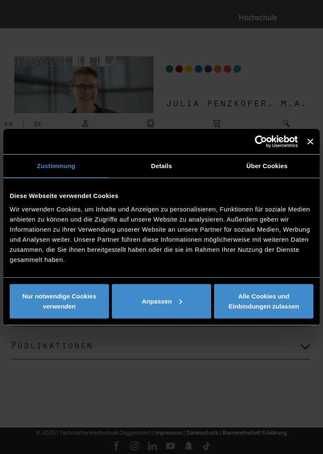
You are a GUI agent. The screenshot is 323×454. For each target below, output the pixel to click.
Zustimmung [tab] (56, 165)
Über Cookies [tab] (267, 165)
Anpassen (162, 300)
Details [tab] (161, 165)
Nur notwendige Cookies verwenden (59, 300)
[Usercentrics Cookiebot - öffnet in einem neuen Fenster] (261, 141)
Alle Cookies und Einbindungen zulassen (263, 300)
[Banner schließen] (310, 142)
